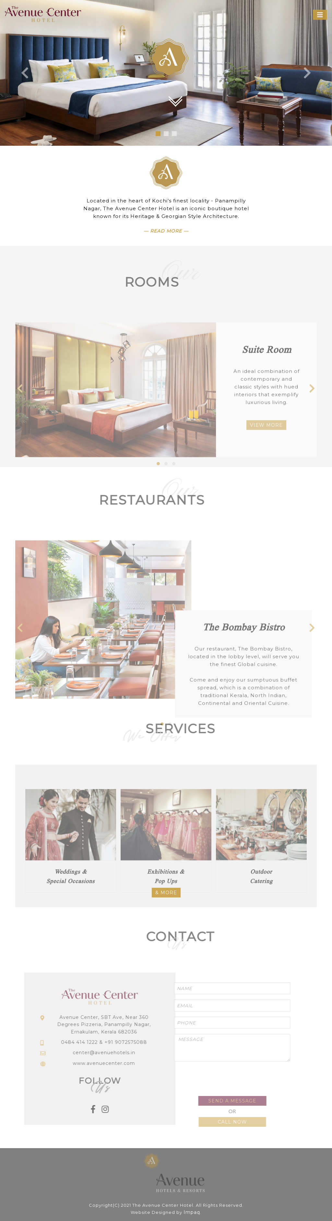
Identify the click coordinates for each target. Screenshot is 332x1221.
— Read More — (166, 231)
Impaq (192, 1212)
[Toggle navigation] (320, 15)
